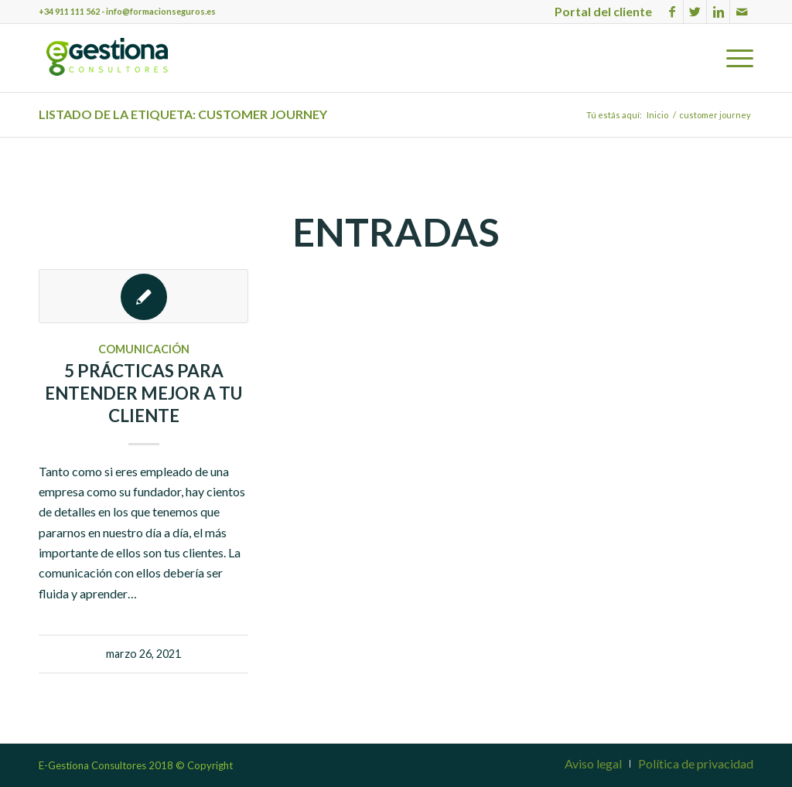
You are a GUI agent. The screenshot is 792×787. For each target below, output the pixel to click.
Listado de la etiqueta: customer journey (183, 114)
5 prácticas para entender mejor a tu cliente (143, 393)
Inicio (657, 115)
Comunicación (143, 349)
